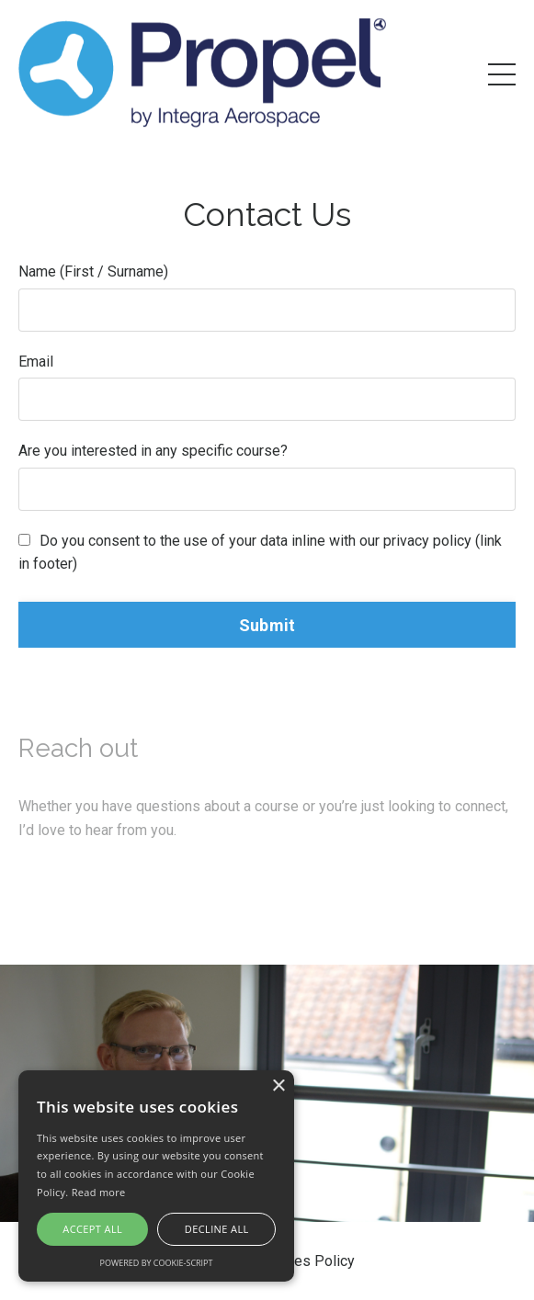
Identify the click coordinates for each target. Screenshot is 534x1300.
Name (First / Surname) (93, 271)
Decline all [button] (217, 1229)
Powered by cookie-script (156, 1263)
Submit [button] (267, 625)
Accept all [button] (92, 1229)
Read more (99, 1192)
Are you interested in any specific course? (153, 450)
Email (35, 361)
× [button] (278, 1086)
